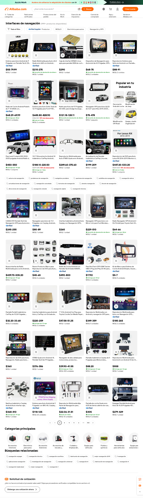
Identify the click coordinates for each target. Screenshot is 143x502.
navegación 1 (53, 467)
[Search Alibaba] (55, 9)
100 (88, 423)
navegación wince (126, 178)
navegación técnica (78, 189)
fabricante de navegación (78, 456)
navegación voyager (14, 456)
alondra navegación (87, 184)
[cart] (111, 9)
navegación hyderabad (15, 467)
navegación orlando (39, 189)
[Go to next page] (93, 423)
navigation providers (61, 178)
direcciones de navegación (16, 189)
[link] (140, 479)
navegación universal (64, 462)
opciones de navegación (82, 178)
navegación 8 (82, 462)
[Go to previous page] (50, 423)
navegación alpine (58, 189)
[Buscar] (88, 9)
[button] (79, 9)
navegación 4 (123, 462)
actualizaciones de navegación (17, 184)
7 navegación (120, 456)
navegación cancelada (42, 184)
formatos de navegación (65, 184)
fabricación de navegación (103, 462)
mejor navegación (35, 467)
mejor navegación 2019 (101, 456)
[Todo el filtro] (14, 29)
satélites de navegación (106, 178)
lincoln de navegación (107, 184)
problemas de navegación (38, 178)
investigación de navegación (40, 462)
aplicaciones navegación (15, 462)
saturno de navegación (15, 178)
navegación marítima (55, 456)
